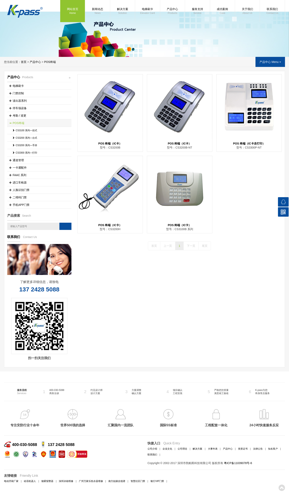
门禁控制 (18, 93)
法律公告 (258, 448)
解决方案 (122, 11)
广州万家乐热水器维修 (91, 481)
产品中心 (172, 11)
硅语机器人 (30, 481)
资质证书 (243, 448)
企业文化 (167, 448)
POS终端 (50, 62)
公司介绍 (152, 448)
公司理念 (182, 448)
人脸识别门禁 (21, 190)
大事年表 (213, 448)
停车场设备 (20, 108)
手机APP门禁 (21, 204)
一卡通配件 (20, 167)
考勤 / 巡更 (19, 115)
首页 (23, 62)
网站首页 (72, 11)
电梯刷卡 (147, 11)
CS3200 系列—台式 (24, 137)
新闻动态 (97, 11)
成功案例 (222, 11)
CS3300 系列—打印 (24, 152)
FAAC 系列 (19, 175)
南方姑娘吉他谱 (116, 481)
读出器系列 (20, 100)
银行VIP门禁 (157, 481)
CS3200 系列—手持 (24, 145)
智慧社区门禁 (138, 481)
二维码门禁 (20, 197)
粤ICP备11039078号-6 (238, 463)
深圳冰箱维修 (66, 481)
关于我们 (247, 11)
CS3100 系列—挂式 (24, 130)
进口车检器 (20, 182)
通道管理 (18, 160)
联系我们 (272, 11)
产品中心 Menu (270, 62)
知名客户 (273, 448)
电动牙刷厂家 (11, 481)
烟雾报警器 (47, 481)
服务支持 (197, 11)
